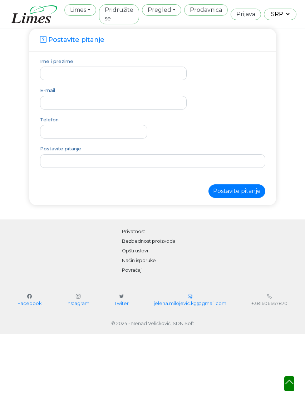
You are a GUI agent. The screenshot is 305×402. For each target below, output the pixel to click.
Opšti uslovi (135, 250)
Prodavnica (206, 9)
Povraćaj (132, 270)
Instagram (78, 303)
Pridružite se (119, 14)
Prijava (245, 14)
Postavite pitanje (60, 148)
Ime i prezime (56, 61)
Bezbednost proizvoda (149, 241)
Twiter (121, 303)
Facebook (29, 303)
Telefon (49, 119)
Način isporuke (139, 260)
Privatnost (133, 231)
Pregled (159, 9)
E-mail (47, 90)
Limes (78, 9)
